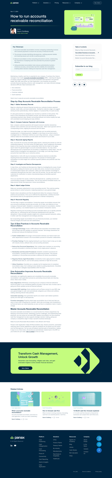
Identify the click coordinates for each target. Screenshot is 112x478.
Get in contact (30, 331)
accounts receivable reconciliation (34, 78)
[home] (15, 3)
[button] (36, 3)
